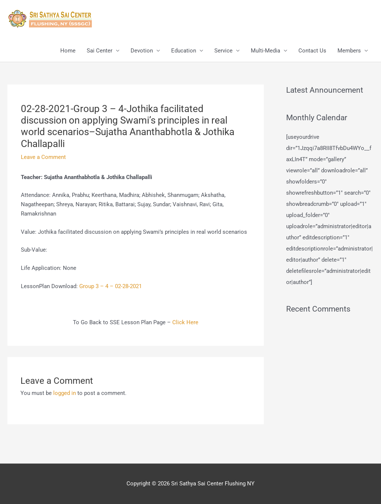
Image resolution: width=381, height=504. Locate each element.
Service (223, 50)
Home (68, 50)
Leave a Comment (43, 157)
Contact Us (312, 50)
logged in (64, 393)
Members (349, 50)
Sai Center (99, 50)
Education (183, 50)
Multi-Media (265, 50)
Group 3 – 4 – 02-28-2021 (110, 286)
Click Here (185, 322)
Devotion (142, 50)
